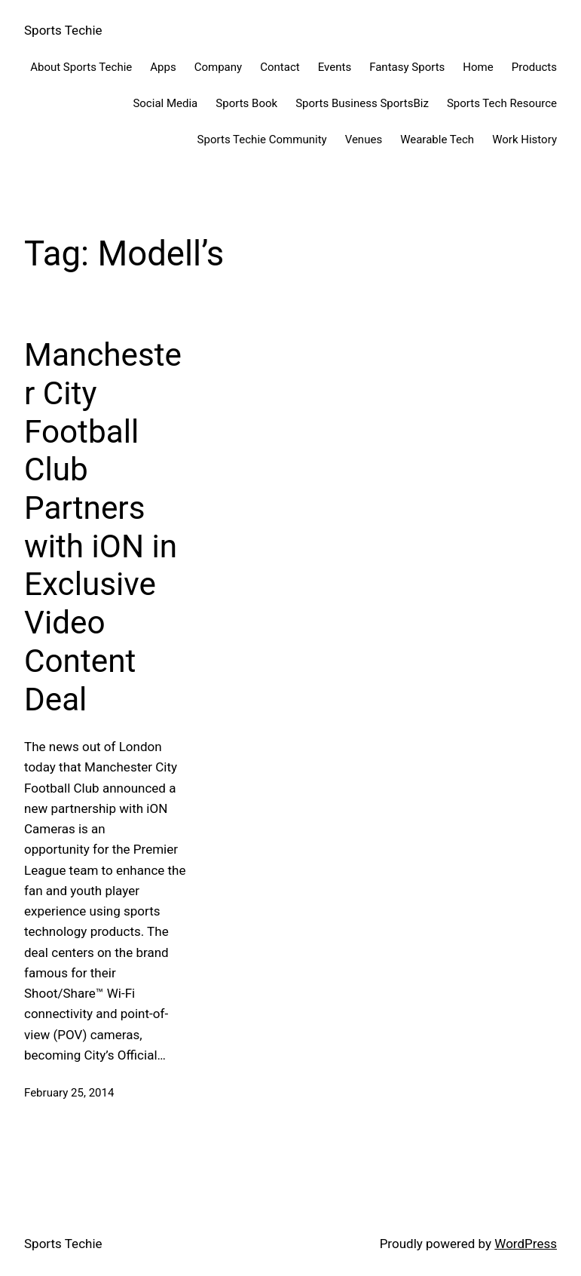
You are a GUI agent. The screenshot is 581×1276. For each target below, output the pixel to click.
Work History (524, 139)
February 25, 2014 (69, 1093)
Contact (279, 67)
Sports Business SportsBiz (362, 103)
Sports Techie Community (262, 139)
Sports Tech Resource (502, 103)
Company (218, 67)
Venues (363, 139)
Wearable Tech (437, 139)
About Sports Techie (81, 67)
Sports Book (246, 103)
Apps (163, 67)
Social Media (165, 103)
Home (478, 67)
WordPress (525, 1243)
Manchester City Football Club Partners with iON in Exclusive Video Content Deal (103, 526)
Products (534, 67)
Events (334, 67)
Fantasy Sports (407, 67)
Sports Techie (63, 30)
